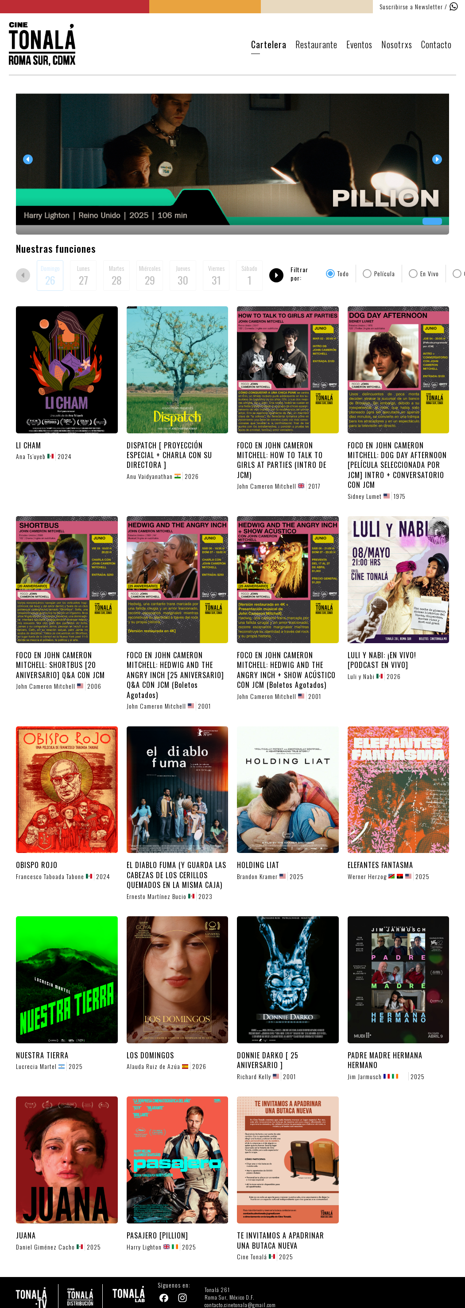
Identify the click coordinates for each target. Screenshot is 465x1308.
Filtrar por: (299, 273)
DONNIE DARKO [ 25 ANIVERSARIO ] (267, 1060)
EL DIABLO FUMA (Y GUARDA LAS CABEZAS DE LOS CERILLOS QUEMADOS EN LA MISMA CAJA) (176, 875)
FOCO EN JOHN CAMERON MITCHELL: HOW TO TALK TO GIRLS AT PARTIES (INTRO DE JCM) (281, 460)
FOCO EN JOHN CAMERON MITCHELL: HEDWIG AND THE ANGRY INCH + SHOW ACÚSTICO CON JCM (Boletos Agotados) (286, 670)
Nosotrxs (396, 44)
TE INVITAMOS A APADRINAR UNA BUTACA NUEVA (280, 1240)
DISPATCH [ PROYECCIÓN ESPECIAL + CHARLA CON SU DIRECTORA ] (169, 455)
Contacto (436, 44)
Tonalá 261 (217, 1289)
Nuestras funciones (56, 248)
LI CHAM (28, 445)
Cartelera (269, 44)
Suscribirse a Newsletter (411, 6)
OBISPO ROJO (37, 865)
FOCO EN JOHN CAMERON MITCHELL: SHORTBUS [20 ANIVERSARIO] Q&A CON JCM (60, 665)
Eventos (359, 44)
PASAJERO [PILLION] (157, 1235)
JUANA (26, 1235)
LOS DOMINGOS (150, 1055)
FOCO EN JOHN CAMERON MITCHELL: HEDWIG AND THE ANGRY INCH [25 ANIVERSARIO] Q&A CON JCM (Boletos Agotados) (175, 675)
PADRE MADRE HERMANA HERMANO (385, 1060)
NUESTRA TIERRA (42, 1055)
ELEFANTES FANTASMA (380, 865)
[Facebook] (165, 1298)
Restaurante (316, 44)
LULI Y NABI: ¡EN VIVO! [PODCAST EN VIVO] (382, 660)
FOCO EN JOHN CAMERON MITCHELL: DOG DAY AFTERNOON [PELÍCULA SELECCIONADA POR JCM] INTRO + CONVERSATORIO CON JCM (397, 465)
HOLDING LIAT (258, 865)
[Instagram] (183, 1298)
